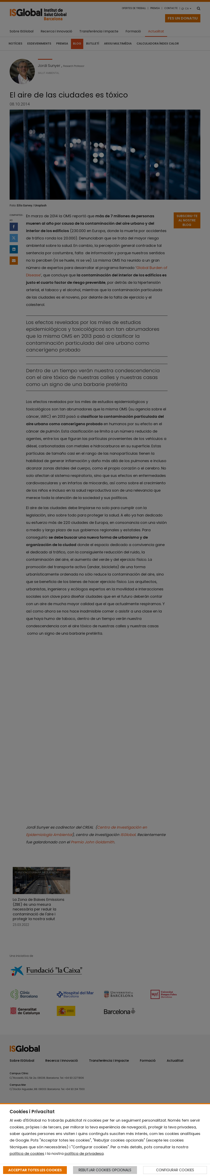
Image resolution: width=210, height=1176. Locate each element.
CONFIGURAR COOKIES (175, 1170)
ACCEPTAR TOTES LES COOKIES (35, 1170)
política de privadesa (84, 1153)
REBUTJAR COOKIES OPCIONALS (105, 1170)
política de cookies (27, 1153)
